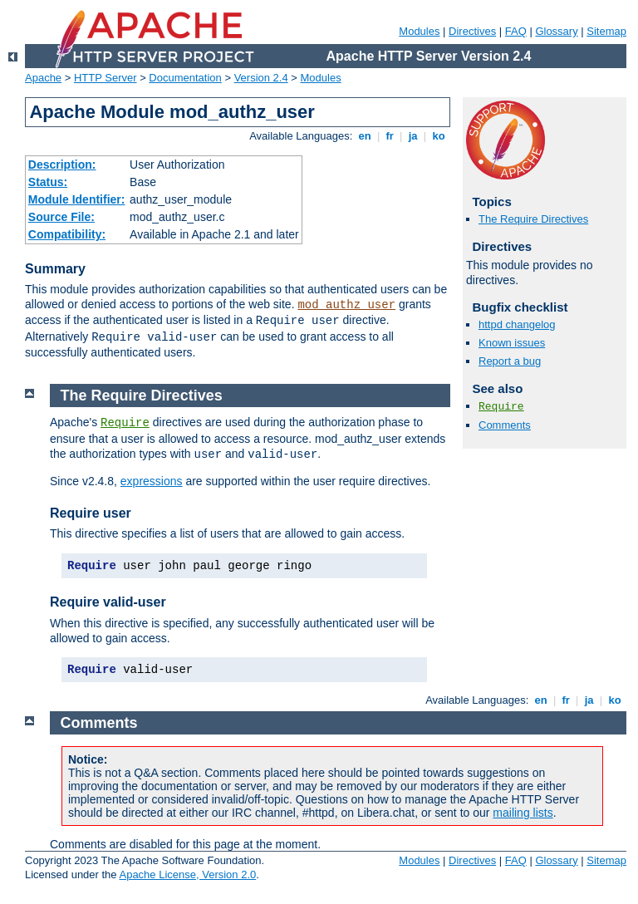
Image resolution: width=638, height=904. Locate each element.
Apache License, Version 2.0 (187, 874)
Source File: (61, 217)
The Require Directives (533, 219)
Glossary (556, 31)
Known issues (511, 343)
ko (438, 136)
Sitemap (606, 31)
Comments (504, 425)
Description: (62, 164)
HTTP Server (105, 77)
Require (501, 406)
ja (412, 136)
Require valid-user (108, 602)
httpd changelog (517, 324)
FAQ (516, 31)
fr (390, 136)
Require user (90, 513)
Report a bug (509, 361)
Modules (419, 31)
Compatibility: (67, 234)
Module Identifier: (76, 199)
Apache (43, 77)
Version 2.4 (261, 77)
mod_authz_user (346, 305)
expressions (151, 481)
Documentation (185, 77)
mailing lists (522, 812)
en (365, 136)
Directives (472, 31)
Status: (47, 182)
